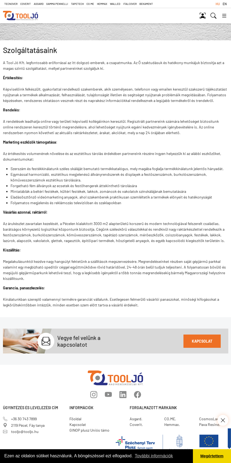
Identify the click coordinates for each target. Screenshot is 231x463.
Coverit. (136, 424)
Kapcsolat (202, 341)
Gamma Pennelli (57, 3)
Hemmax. (172, 424)
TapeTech (77, 3)
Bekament (146, 3)
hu (218, 4)
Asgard (38, 3)
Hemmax (102, 3)
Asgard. (136, 418)
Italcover (130, 3)
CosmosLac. (209, 418)
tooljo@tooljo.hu (21, 431)
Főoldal (75, 418)
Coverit (25, 3)
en (225, 4)
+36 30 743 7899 (20, 418)
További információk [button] (154, 456)
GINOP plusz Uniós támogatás (93, 430)
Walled (115, 3)
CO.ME (90, 3)
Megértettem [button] (212, 456)
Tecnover (11, 3)
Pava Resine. (209, 424)
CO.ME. (170, 418)
